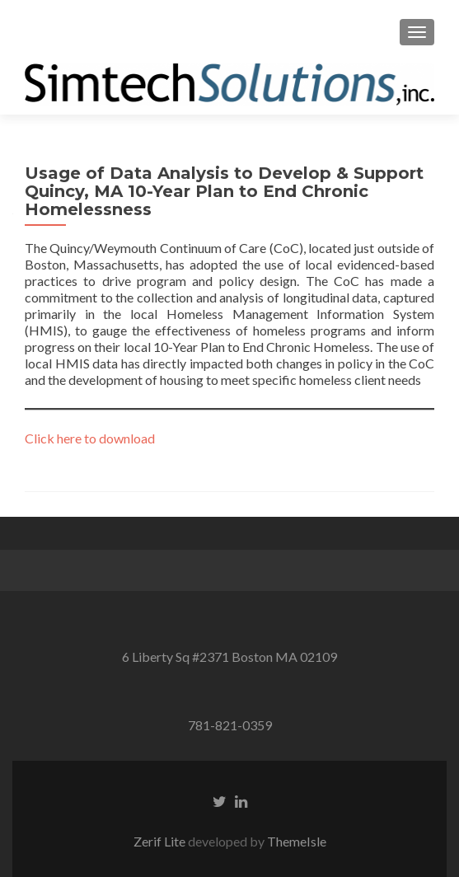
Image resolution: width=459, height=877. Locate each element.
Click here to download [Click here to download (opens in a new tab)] (90, 438)
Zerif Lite (160, 841)
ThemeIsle (296, 841)
